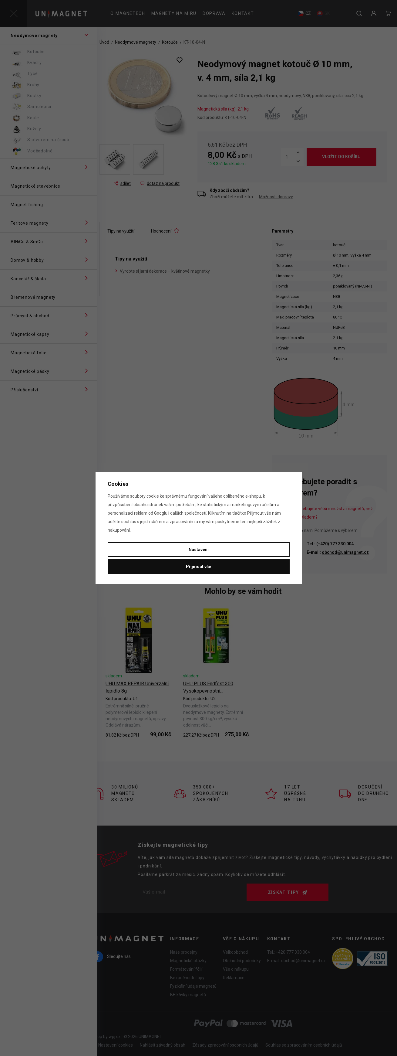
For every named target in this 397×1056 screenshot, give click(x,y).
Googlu (160, 513)
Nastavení (199, 549)
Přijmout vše (198, 566)
